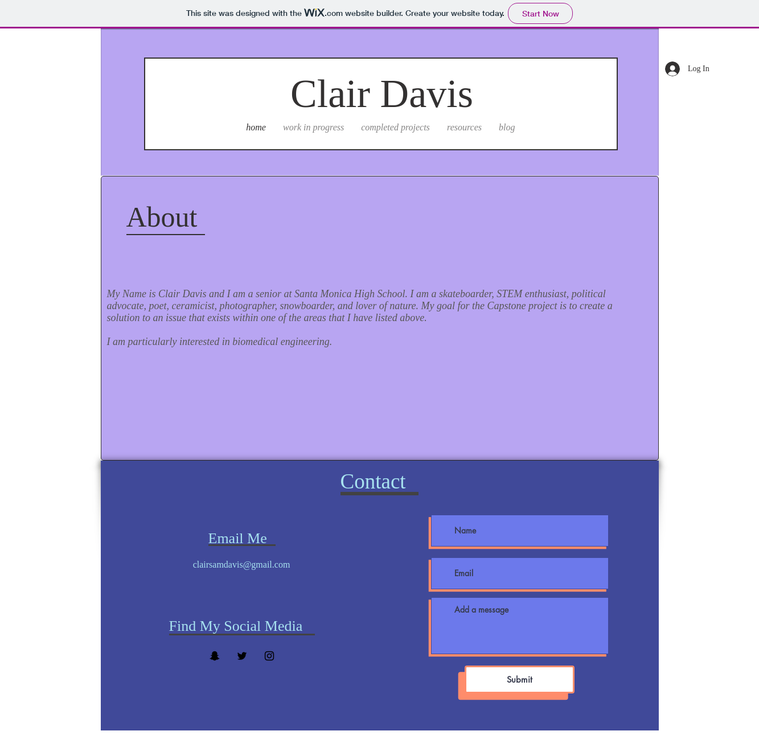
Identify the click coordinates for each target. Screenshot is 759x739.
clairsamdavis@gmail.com (241, 564)
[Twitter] (242, 656)
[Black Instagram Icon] (269, 656)
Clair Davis (381, 94)
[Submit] (520, 679)
